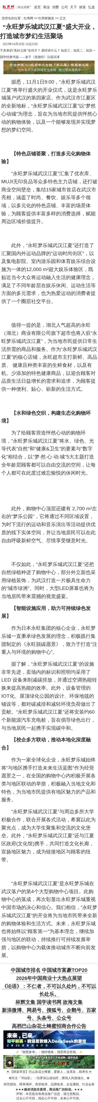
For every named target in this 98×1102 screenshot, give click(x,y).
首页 (37, 7)
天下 (73, 7)
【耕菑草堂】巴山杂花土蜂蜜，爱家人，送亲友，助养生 (49, 1072)
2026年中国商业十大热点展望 (49, 978)
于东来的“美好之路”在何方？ (20, 50)
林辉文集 (25, 1002)
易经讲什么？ (50, 50)
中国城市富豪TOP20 (64, 970)
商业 (46, 7)
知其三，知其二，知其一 (78, 50)
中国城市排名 (26, 970)
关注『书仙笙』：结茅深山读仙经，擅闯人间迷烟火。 (49, 1078)
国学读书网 (49, 1002)
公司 (64, 7)
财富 (82, 7)
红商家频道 (46, 18)
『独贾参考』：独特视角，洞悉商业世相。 (49, 1052)
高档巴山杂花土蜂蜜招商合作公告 (49, 1026)
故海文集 (73, 1002)
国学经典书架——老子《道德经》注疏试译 (30, 57)
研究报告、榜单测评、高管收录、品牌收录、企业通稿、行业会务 (49, 1084)
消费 (55, 7)
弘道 (91, 7)
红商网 (28, 18)
